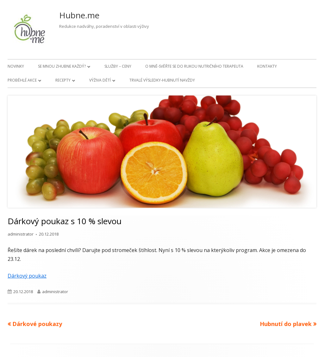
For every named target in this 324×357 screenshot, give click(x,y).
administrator (21, 234)
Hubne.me (79, 15)
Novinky (16, 66)
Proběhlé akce (22, 80)
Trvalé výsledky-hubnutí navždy (162, 80)
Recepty (63, 80)
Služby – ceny (117, 66)
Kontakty (267, 66)
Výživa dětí (100, 80)
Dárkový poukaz (27, 275)
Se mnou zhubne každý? (62, 66)
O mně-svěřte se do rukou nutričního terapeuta (194, 66)
